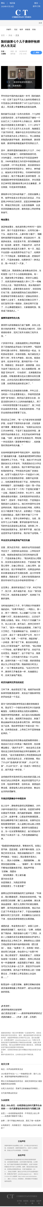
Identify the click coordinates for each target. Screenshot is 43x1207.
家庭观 (27, 29)
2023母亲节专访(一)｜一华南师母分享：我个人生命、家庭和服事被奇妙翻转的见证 (21, 1075)
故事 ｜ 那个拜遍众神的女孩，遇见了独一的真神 (20, 1121)
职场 (34, 29)
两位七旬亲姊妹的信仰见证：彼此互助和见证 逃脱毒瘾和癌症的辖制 (21, 1082)
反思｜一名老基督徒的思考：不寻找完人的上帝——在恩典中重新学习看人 (20, 1114)
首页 (3, 35)
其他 (10, 35)
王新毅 (3, 54)
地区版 (12, 3)
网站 (5, 3)
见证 (15, 29)
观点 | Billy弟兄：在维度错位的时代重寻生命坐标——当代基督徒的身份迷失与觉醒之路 (21, 1107)
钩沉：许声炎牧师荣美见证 (12, 1069)
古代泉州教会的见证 (9, 1093)
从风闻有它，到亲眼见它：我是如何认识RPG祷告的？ (21, 1126)
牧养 (21, 29)
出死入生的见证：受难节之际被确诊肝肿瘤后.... (20, 1088)
